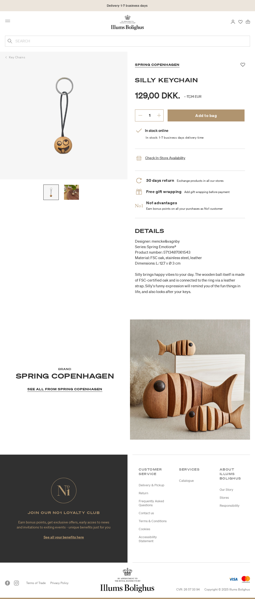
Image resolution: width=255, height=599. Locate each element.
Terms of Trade (36, 583)
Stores (224, 498)
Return (143, 493)
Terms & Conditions (153, 521)
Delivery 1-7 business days (127, 5)
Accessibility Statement (148, 539)
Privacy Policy (59, 583)
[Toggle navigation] (9, 22)
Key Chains (17, 57)
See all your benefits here (64, 537)
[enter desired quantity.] (149, 115)
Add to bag (206, 115)
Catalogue (186, 481)
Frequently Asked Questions (151, 503)
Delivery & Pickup (151, 485)
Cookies (144, 529)
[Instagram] (16, 583)
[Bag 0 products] (248, 21)
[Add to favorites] (243, 65)
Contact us (146, 513)
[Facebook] (7, 583)
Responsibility (230, 505)
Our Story (226, 490)
